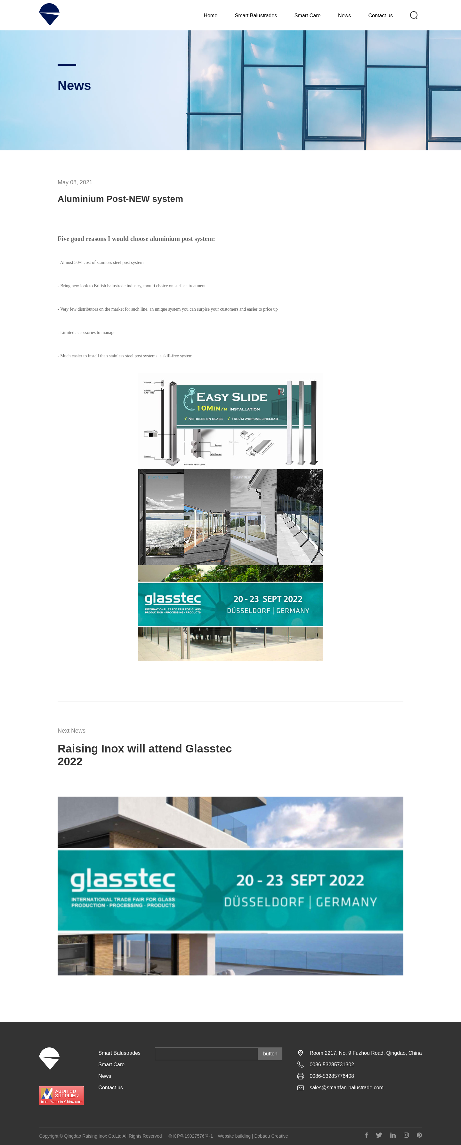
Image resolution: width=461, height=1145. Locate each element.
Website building (234, 1136)
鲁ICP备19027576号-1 (190, 1136)
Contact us (380, 16)
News (344, 16)
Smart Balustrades (256, 16)
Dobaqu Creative (271, 1136)
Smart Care (308, 16)
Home (210, 16)
